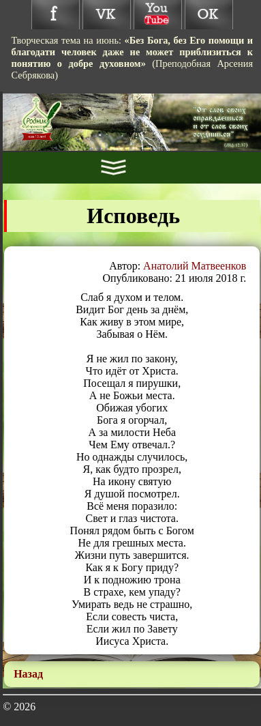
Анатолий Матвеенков (194, 266)
